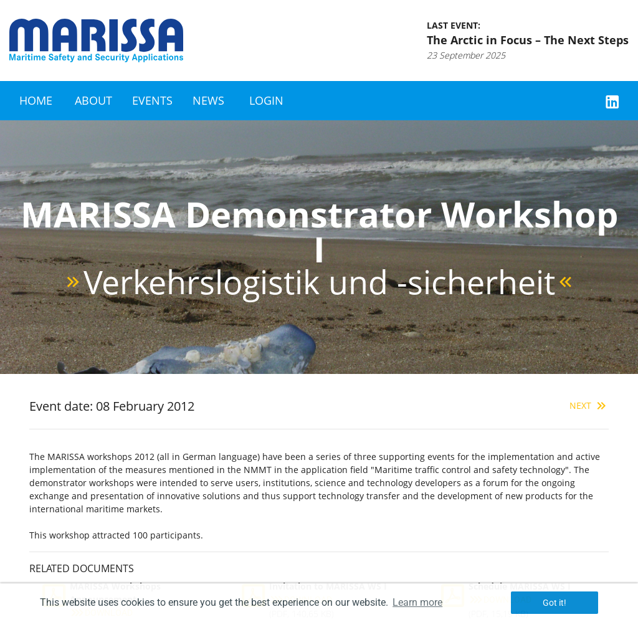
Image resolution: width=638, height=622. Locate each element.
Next (589, 405)
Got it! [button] (554, 603)
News (208, 100)
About (93, 100)
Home (35, 100)
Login (266, 100)
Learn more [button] (417, 602)
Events (152, 100)
